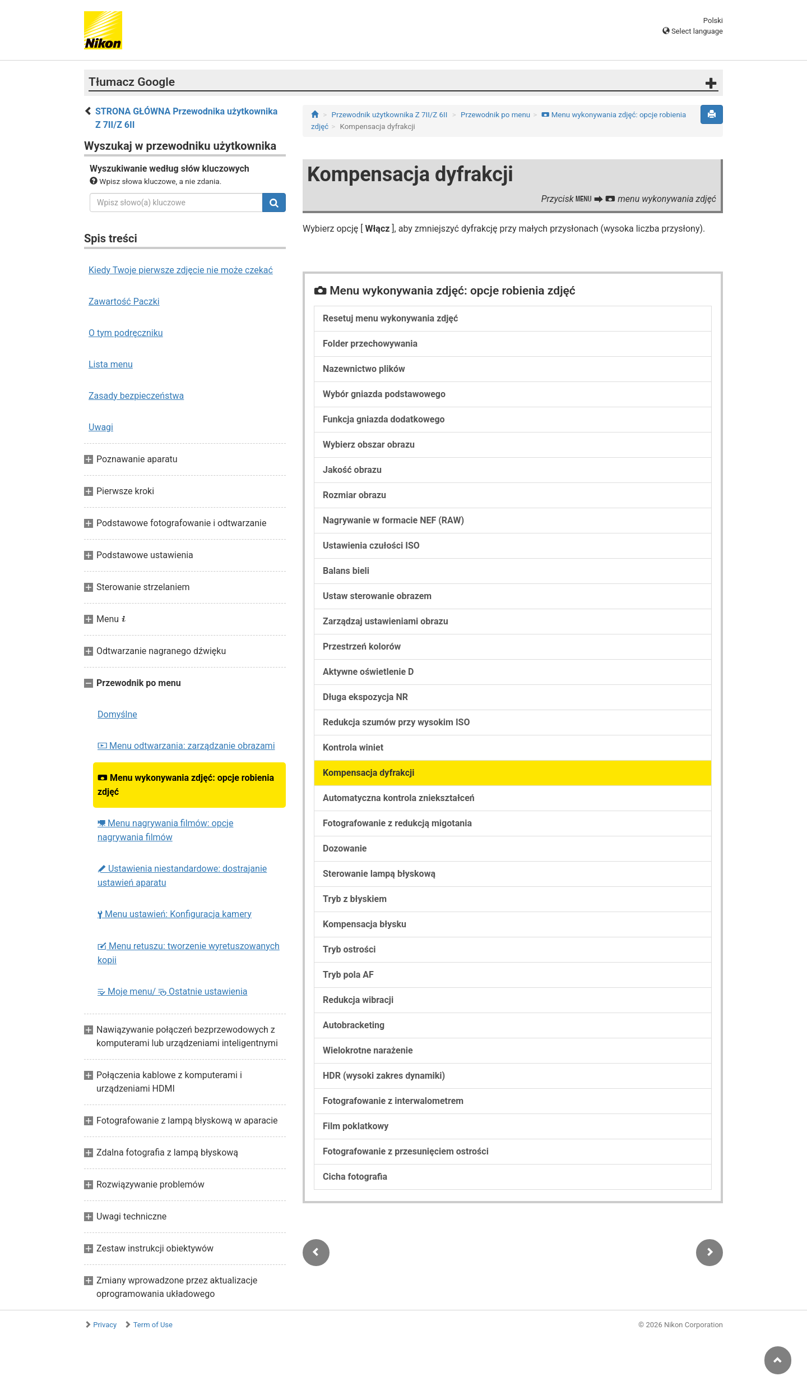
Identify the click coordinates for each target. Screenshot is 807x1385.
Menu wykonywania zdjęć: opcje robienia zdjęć (186, 784)
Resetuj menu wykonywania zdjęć (390, 318)
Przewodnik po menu (495, 115)
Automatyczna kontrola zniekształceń (399, 798)
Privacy (105, 1324)
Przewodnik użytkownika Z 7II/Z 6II (390, 115)
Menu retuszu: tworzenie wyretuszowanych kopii (189, 953)
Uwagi (101, 427)
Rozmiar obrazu (354, 495)
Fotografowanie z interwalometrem (393, 1101)
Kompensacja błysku (364, 924)
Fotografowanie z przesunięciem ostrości (406, 1151)
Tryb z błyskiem (355, 899)
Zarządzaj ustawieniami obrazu (385, 621)
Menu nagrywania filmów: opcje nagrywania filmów (165, 830)
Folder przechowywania (370, 343)
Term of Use (153, 1324)
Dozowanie (345, 848)
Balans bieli (346, 570)
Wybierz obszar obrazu (369, 444)
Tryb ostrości (349, 949)
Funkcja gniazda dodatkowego (384, 419)
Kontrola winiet (353, 747)
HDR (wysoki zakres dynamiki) (384, 1075)
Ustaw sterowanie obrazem (377, 596)
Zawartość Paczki (124, 301)
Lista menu (111, 364)
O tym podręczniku (126, 333)
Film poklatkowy (355, 1126)
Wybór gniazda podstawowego (384, 394)
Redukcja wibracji (358, 1000)
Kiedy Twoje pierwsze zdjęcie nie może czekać (181, 270)
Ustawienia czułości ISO (371, 545)
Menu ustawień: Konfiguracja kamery (175, 914)
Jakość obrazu (352, 469)
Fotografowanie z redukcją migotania (397, 823)
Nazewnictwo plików (364, 368)
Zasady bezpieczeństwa (136, 395)
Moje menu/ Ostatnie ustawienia (173, 991)
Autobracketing (353, 1025)
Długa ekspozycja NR (365, 697)
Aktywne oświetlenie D (368, 671)
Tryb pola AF (348, 974)
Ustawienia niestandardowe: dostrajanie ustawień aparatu (182, 875)
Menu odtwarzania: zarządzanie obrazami (186, 745)
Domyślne (117, 714)
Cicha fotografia (355, 1176)
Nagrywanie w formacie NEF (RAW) (393, 520)
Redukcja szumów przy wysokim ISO (396, 722)
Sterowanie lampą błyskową (379, 873)
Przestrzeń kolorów (362, 646)
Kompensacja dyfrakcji (368, 772)
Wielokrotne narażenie (368, 1050)
